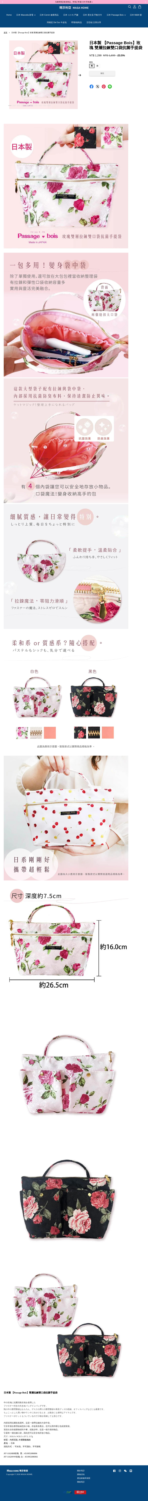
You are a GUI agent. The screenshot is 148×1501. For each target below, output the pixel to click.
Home (9, 15)
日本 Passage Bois (116, 15)
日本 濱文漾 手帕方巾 (92, 15)
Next (80, 75)
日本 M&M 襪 (136, 15)
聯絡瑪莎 (81, 1482)
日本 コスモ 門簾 (70, 15)
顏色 (91, 62)
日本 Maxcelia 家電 (26, 15)
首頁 (5, 33)
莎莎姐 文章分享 (94, 22)
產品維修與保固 (83, 1478)
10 (49, 105)
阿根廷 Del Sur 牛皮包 (57, 22)
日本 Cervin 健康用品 (49, 15)
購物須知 (81, 1474)
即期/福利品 (76, 22)
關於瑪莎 (81, 1471)
